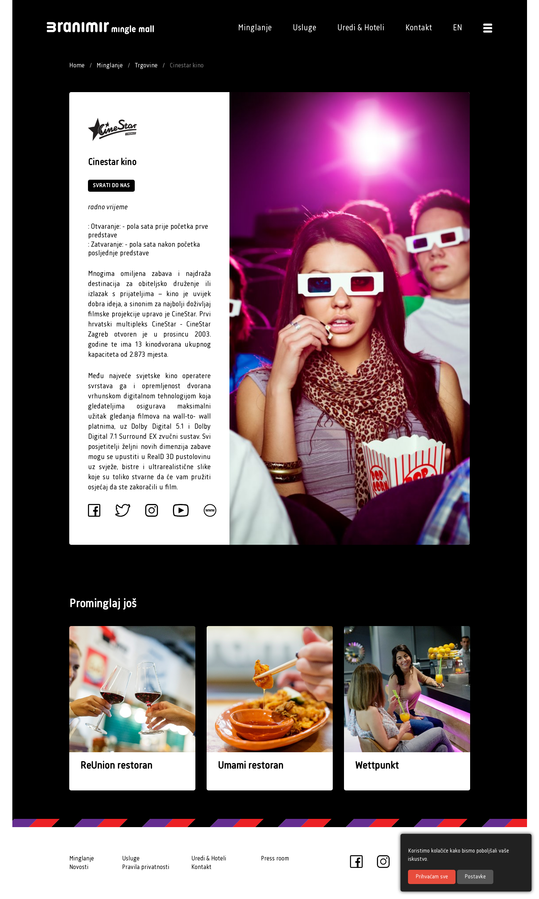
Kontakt (418, 28)
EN (457, 28)
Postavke (475, 877)
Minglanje (255, 28)
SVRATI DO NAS (111, 186)
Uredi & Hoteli (360, 28)
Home (77, 65)
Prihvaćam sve (431, 877)
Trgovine (146, 65)
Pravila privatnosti (145, 867)
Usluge (304, 28)
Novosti (78, 867)
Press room (275, 859)
